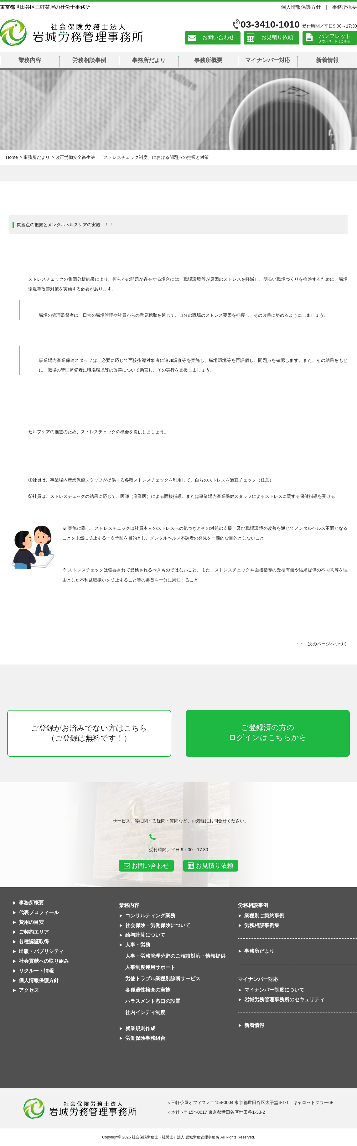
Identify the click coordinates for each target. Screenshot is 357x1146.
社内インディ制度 (145, 1012)
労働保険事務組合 (145, 1038)
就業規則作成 (140, 1028)
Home (12, 157)
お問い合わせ (218, 38)
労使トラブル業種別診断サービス (162, 978)
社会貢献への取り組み (44, 961)
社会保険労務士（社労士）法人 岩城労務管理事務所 (175, 1137)
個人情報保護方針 (301, 7)
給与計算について (145, 935)
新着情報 (327, 60)
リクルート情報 (36, 970)
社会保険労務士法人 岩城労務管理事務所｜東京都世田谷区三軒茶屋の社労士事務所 (71, 32)
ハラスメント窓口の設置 (152, 1001)
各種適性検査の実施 (147, 989)
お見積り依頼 (277, 38)
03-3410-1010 (270, 24)
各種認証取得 (34, 941)
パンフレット (335, 36)
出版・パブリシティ (41, 951)
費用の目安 (31, 922)
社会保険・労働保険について (157, 925)
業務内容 (29, 60)
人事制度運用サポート (150, 967)
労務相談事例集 (261, 925)
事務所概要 (344, 7)
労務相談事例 (89, 60)
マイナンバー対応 (267, 60)
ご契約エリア (34, 932)
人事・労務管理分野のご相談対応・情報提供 (175, 956)
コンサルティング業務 (150, 915)
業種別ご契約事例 (264, 915)
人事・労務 (137, 944)
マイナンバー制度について (274, 989)
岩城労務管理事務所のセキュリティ (284, 999)
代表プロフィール (39, 912)
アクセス (29, 990)
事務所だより (149, 60)
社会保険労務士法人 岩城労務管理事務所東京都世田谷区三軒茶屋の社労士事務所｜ (79, 1108)
